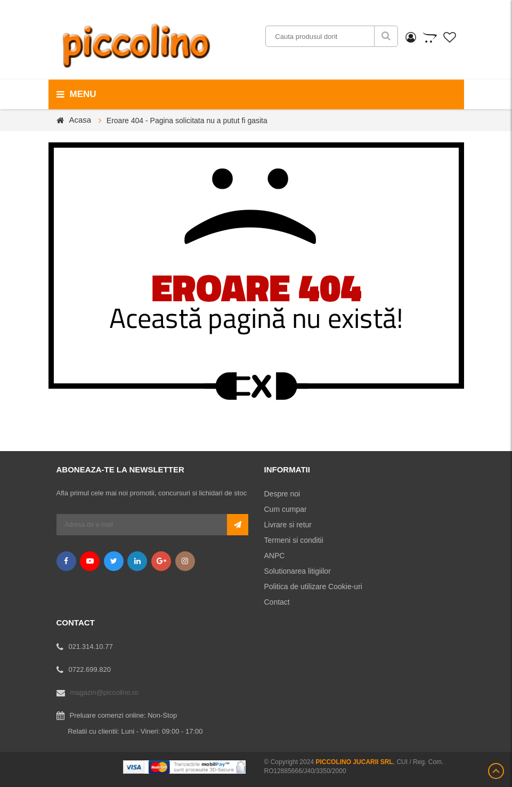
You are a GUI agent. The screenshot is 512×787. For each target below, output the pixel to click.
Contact (277, 602)
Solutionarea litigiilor (297, 571)
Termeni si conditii (293, 540)
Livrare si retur (288, 524)
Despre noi (282, 493)
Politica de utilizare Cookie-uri (313, 586)
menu (76, 94)
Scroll (496, 771)
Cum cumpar (285, 509)
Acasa (80, 119)
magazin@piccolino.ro (104, 692)
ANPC (274, 555)
